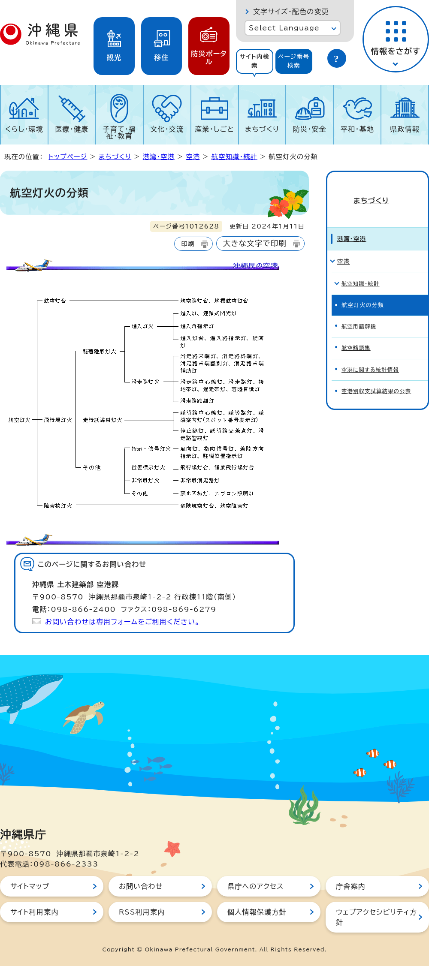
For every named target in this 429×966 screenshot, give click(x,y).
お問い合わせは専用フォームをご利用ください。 (122, 621)
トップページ (67, 156)
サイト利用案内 (34, 912)
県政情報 (405, 129)
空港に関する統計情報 (371, 351)
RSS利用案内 (142, 912)
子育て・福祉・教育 (119, 132)
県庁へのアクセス (255, 886)
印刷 (187, 244)
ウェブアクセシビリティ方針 (376, 917)
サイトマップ (29, 886)
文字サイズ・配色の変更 (291, 11)
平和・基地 (357, 129)
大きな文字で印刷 (255, 243)
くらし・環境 (24, 129)
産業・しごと (214, 129)
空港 (193, 156)
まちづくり (262, 129)
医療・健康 (71, 129)
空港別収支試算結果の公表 (377, 372)
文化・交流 (167, 129)
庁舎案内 (351, 886)
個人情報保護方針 (257, 912)
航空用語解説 (359, 310)
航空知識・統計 (234, 156)
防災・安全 (309, 129)
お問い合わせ (141, 886)
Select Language (284, 27)
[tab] (254, 61)
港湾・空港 (159, 156)
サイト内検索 (254, 61)
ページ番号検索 (294, 61)
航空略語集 (356, 330)
